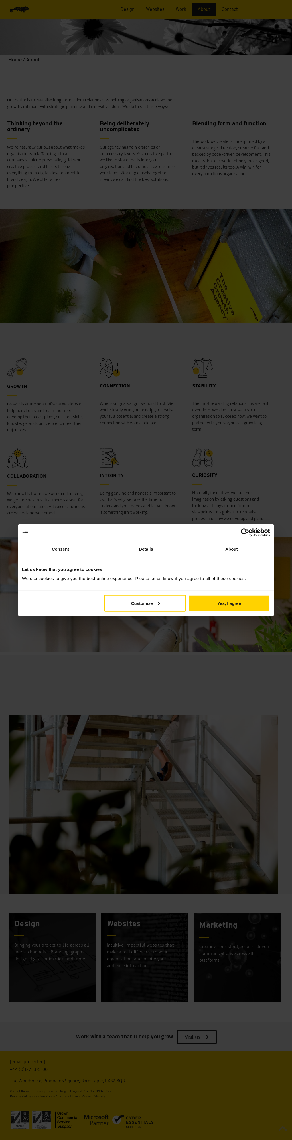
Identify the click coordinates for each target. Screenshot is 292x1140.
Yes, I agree (229, 603)
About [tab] (231, 549)
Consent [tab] (60, 549)
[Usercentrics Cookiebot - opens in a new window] (245, 532)
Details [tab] (146, 549)
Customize (145, 603)
